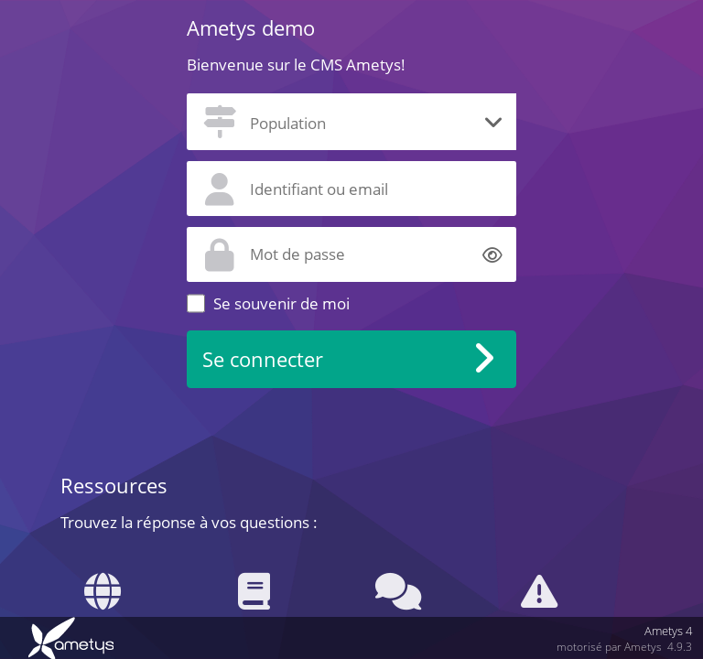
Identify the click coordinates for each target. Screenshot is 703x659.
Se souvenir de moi (281, 303)
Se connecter (262, 359)
